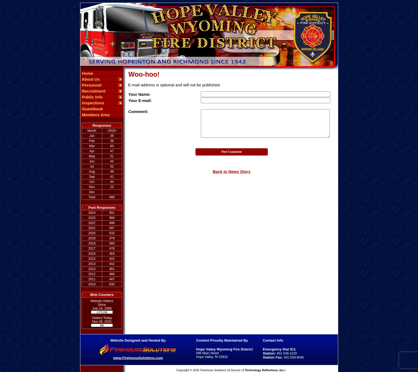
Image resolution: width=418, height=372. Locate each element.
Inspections (93, 103)
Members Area (95, 114)
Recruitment (93, 91)
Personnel (91, 85)
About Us (90, 79)
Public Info (92, 97)
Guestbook (92, 109)
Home (87, 73)
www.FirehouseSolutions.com (138, 358)
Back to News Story (231, 171)
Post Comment (231, 152)
